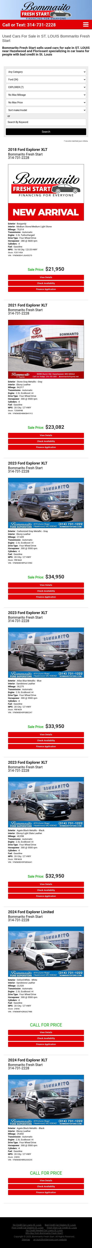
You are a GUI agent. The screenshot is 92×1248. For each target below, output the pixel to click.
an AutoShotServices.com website (50, 1239)
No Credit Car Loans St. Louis (27, 1225)
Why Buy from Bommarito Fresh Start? (44, 1233)
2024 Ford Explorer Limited (31, 912)
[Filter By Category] (46, 71)
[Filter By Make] (46, 79)
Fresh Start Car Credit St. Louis (62, 1227)
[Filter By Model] (46, 87)
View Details (46, 277)
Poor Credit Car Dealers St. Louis (27, 1227)
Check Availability (46, 283)
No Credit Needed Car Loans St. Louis (44, 1230)
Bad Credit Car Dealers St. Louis (60, 1225)
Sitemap (26, 1239)
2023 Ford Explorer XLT (27, 463)
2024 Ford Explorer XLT (27, 1060)
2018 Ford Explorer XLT (27, 149)
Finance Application (46, 289)
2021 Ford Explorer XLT (27, 305)
